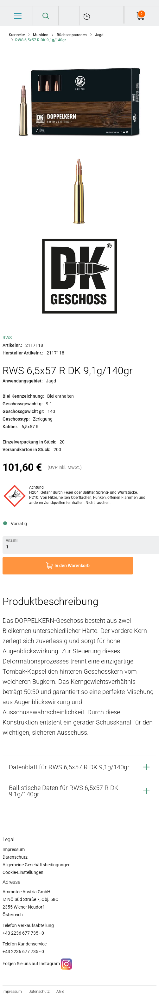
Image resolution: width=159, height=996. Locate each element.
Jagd (99, 35)
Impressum (14, 849)
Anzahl (11, 540)
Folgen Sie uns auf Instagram (31, 963)
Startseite (17, 35)
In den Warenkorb (72, 565)
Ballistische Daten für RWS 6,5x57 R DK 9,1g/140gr (63, 791)
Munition (40, 35)
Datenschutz (15, 857)
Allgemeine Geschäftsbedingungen (37, 864)
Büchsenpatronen (72, 35)
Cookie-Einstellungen (23, 872)
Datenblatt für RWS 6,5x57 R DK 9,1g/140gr (69, 767)
